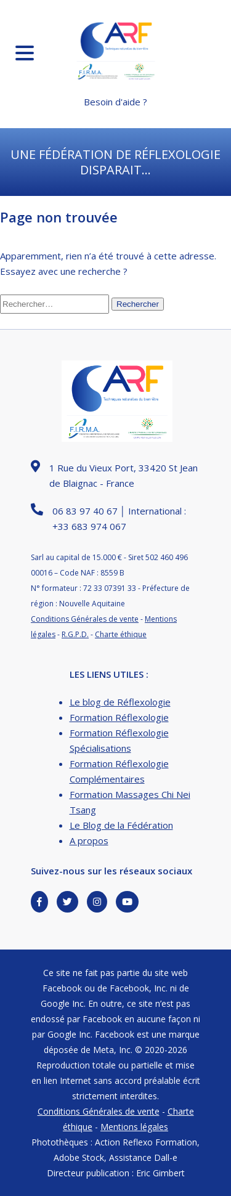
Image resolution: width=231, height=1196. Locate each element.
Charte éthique (121, 634)
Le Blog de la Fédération (121, 825)
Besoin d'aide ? (115, 102)
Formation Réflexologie (119, 717)
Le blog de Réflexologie (120, 702)
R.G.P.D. (75, 634)
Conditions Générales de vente (85, 619)
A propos (89, 840)
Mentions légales (134, 1127)
